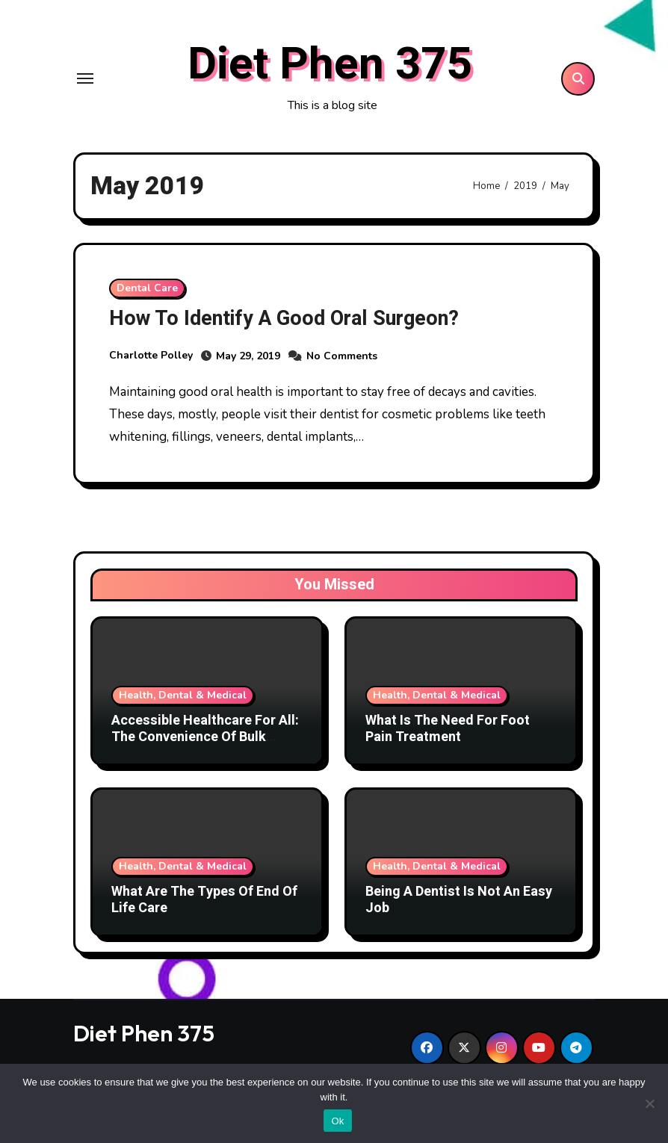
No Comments (341, 356)
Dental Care (147, 288)
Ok (337, 1121)
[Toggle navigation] (85, 78)
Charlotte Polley (151, 355)
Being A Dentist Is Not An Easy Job (458, 900)
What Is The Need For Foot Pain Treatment (447, 728)
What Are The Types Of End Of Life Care (204, 900)
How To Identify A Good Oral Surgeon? (284, 318)
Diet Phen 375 (329, 64)
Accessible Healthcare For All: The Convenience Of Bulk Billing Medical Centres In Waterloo (205, 744)
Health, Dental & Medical (183, 695)
